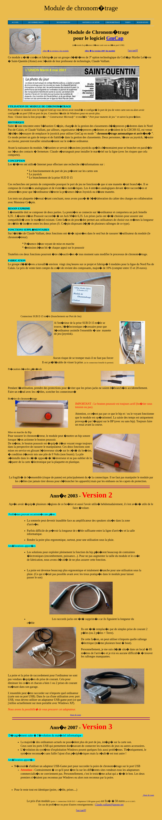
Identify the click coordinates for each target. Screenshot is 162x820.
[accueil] (133, 50)
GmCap (114, 38)
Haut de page (75, 715)
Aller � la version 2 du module (56, 51)
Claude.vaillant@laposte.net (109, 804)
